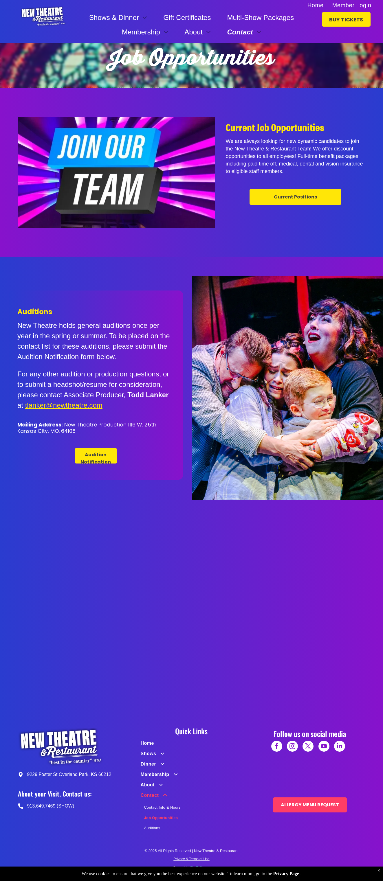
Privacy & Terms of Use (191, 859)
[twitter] (308, 747)
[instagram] (292, 747)
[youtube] (323, 747)
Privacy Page (286, 873)
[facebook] (276, 747)
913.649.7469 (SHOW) (50, 805)
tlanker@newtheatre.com (63, 405)
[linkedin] (339, 747)
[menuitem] (315, 5)
